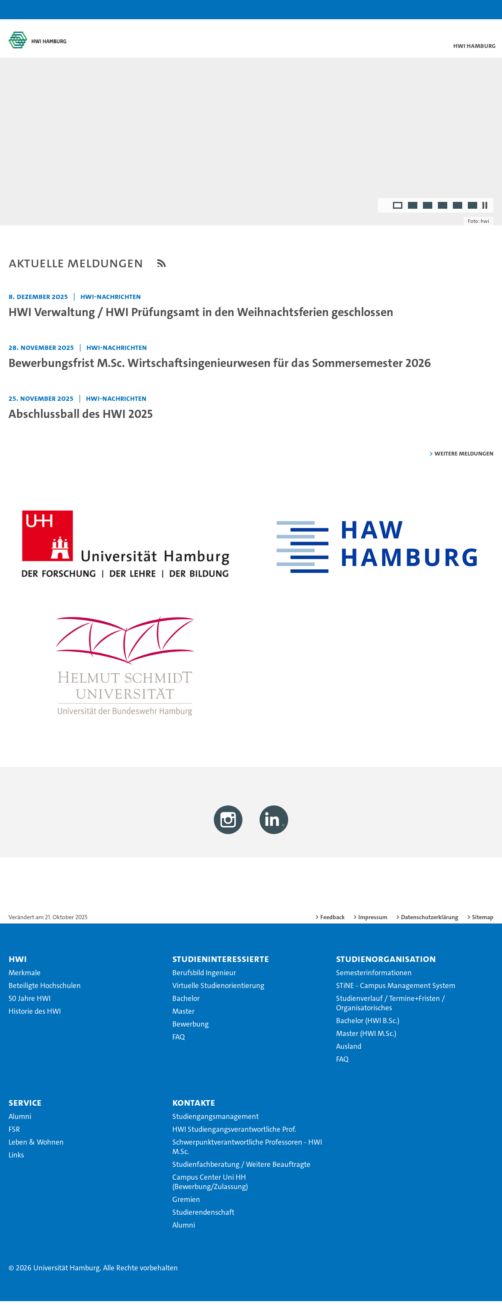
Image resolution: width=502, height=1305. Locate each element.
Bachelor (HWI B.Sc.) (367, 1024)
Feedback (332, 921)
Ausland (348, 1050)
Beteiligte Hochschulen (45, 989)
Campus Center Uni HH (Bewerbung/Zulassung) (210, 1185)
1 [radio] (398, 209)
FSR (14, 1133)
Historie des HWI (35, 1015)
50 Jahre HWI (29, 1002)
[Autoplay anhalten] (485, 208)
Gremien (186, 1203)
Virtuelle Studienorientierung (218, 989)
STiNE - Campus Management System (395, 989)
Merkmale (25, 976)
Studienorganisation (386, 962)
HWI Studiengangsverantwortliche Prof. (234, 1133)
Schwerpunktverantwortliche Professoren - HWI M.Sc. (247, 1150)
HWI (18, 962)
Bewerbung (190, 1028)
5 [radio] (458, 209)
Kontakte (193, 1106)
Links (16, 1158)
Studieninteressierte (220, 962)
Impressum (372, 921)
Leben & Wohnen (36, 1146)
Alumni (20, 1120)
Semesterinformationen (374, 976)
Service (25, 1106)
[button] (468, 9)
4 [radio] (443, 209)
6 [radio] (473, 209)
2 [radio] (413, 209)
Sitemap (482, 921)
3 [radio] (428, 209)
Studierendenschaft (203, 1216)
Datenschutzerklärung (429, 921)
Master (183, 1015)
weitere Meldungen (463, 456)
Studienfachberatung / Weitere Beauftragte (241, 1168)
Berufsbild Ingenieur (204, 976)
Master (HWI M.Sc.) (366, 1037)
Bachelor (186, 1002)
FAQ (178, 1040)
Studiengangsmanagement (215, 1120)
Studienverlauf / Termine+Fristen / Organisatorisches (390, 1006)
